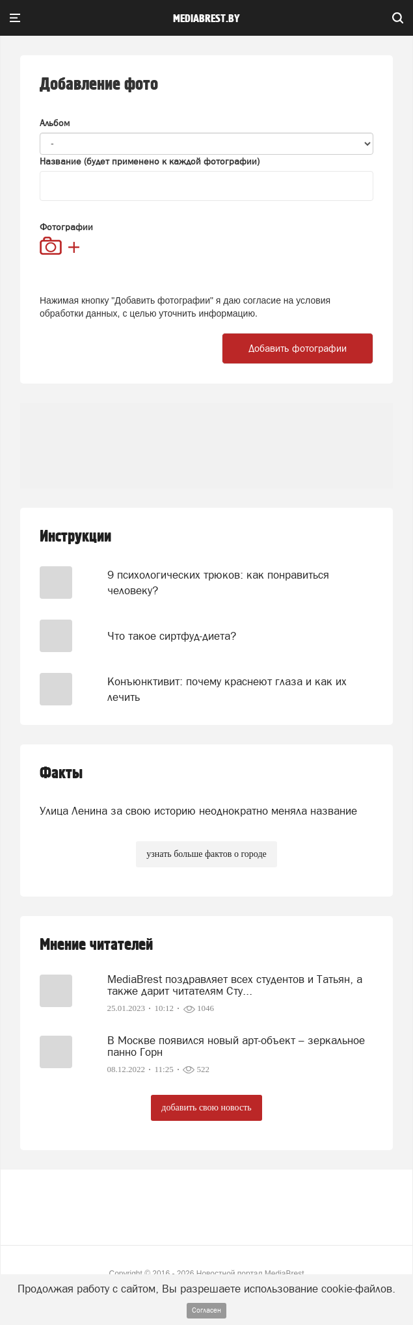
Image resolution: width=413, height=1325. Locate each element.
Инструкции (75, 536)
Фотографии (66, 227)
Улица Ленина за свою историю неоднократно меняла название (198, 810)
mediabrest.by (206, 18)
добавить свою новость (206, 1107)
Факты (61, 773)
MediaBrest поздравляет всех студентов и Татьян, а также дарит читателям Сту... (234, 985)
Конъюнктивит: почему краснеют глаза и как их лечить (227, 689)
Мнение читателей (96, 945)
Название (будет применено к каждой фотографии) (150, 161)
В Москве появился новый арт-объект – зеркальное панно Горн (236, 1046)
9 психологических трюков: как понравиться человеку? (218, 582)
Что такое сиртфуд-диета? (171, 635)
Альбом (55, 123)
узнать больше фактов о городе (206, 854)
